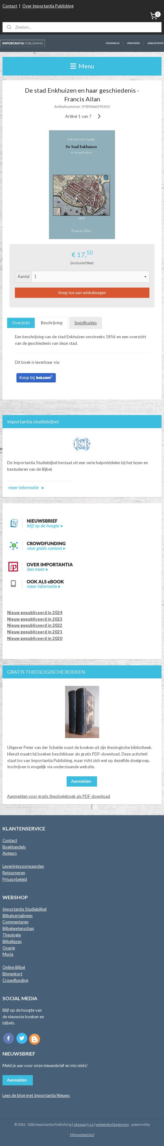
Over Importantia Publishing (47, 5)
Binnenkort (12, 973)
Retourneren (13, 872)
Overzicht (21, 322)
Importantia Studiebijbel (24, 909)
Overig (8, 947)
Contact (9, 5)
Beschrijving (51, 322)
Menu (82, 66)
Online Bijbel (13, 967)
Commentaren (15, 921)
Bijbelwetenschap (18, 928)
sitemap (79, 1124)
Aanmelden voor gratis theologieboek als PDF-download (58, 796)
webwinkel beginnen (112, 1124)
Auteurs (9, 853)
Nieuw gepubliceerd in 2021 (34, 631)
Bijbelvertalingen (17, 915)
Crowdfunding (15, 980)
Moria (7, 954)
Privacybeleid (14, 879)
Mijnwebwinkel (82, 1135)
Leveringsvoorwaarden (23, 866)
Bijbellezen (12, 941)
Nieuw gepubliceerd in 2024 (34, 612)
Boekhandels (14, 846)
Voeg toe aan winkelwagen (82, 292)
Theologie (11, 934)
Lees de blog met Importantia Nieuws (36, 1095)
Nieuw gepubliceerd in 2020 (34, 638)
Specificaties (85, 322)
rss (91, 1124)
